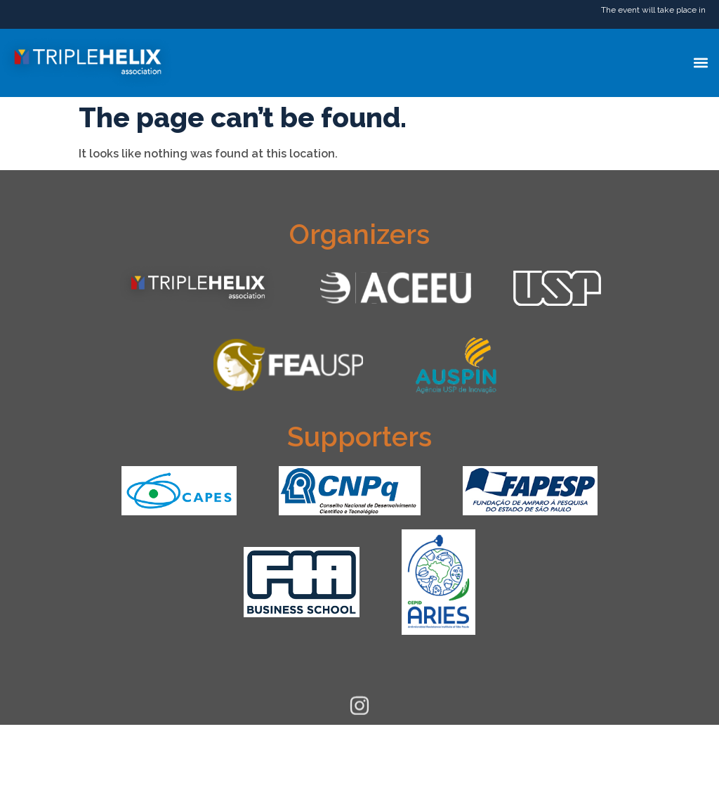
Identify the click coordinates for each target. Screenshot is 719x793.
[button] (700, 63)
